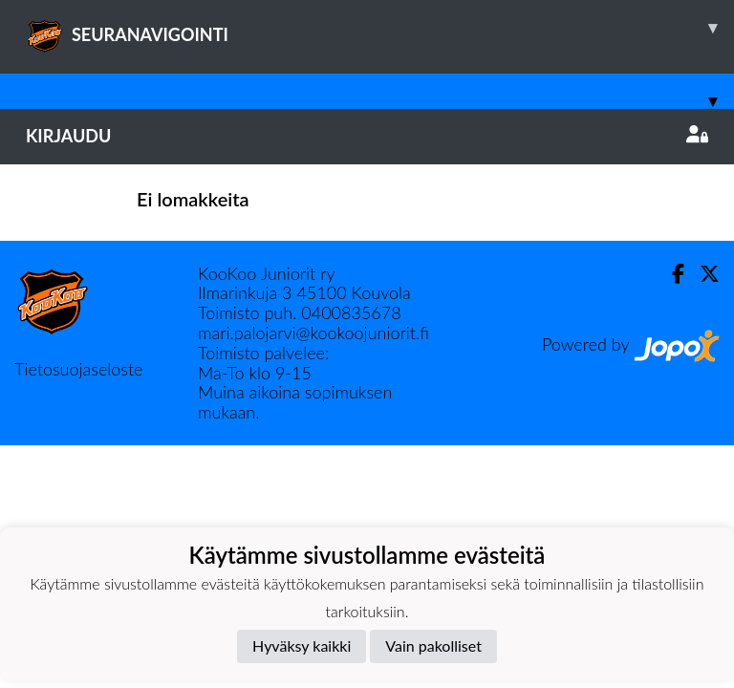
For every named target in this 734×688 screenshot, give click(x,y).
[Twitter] (702, 274)
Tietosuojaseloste (78, 368)
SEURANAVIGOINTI (380, 27)
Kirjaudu (367, 135)
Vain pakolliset (433, 645)
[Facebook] (670, 274)
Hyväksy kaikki (301, 645)
